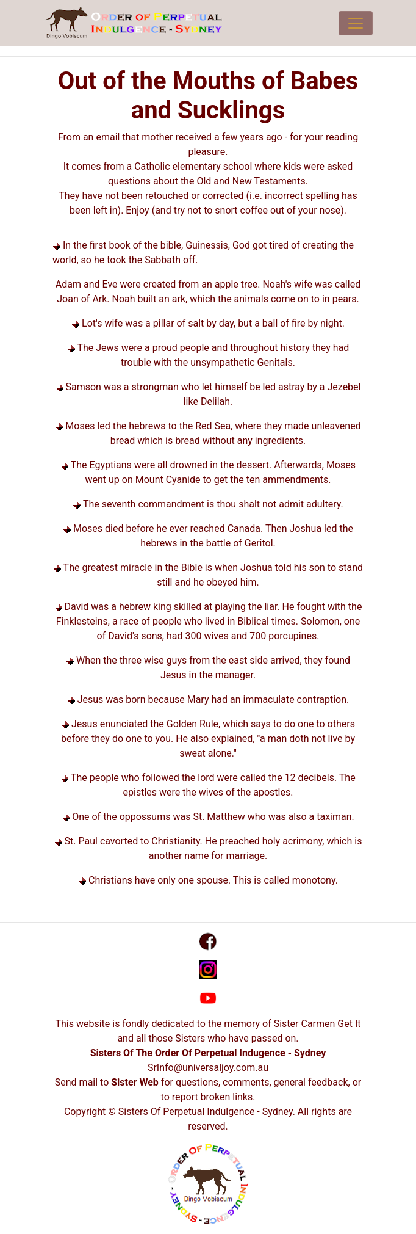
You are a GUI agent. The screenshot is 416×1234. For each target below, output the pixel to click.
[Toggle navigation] (356, 23)
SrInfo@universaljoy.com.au (208, 1067)
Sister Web (135, 1082)
